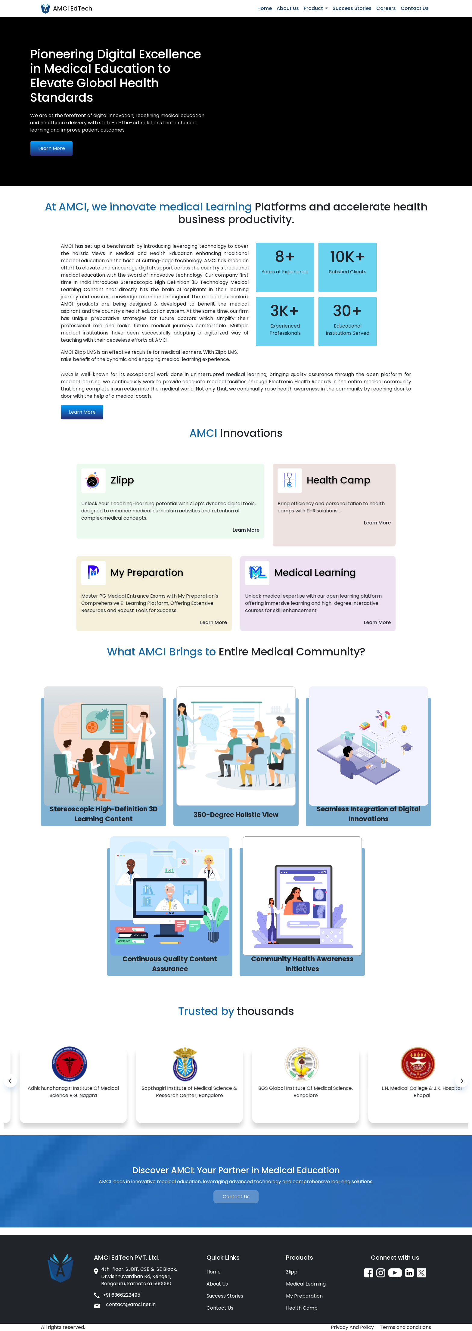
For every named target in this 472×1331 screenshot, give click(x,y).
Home (264, 8)
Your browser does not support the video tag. (354, 76)
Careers (386, 8)
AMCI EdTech (72, 8)
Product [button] (314, 8)
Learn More (51, 148)
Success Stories (352, 8)
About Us (288, 8)
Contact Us (415, 8)
